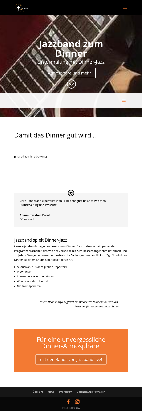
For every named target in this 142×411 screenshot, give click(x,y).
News (51, 391)
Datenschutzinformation (91, 391)
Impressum (65, 391)
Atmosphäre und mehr (69, 73)
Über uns (38, 391)
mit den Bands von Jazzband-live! (71, 359)
